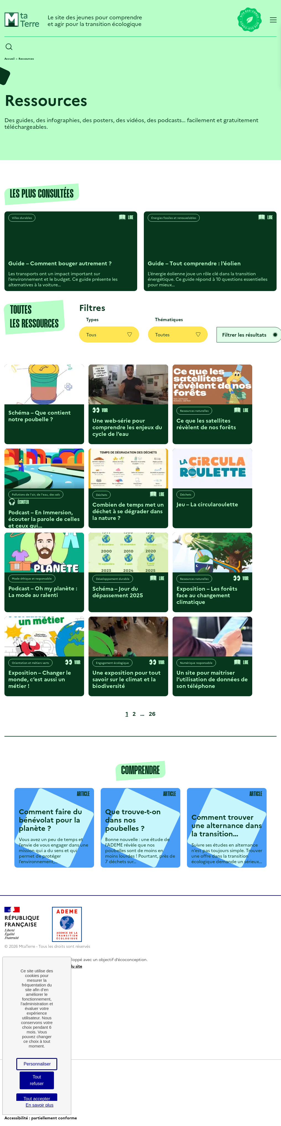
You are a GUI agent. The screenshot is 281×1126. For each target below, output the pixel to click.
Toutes (178, 334)
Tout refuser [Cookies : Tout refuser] (37, 1080)
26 (153, 713)
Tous (109, 334)
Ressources (26, 59)
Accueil (9, 59)
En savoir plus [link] (40, 1105)
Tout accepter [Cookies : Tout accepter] (37, 1098)
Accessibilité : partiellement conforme (40, 1117)
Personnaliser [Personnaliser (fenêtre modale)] (37, 1064)
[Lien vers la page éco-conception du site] (250, 20)
